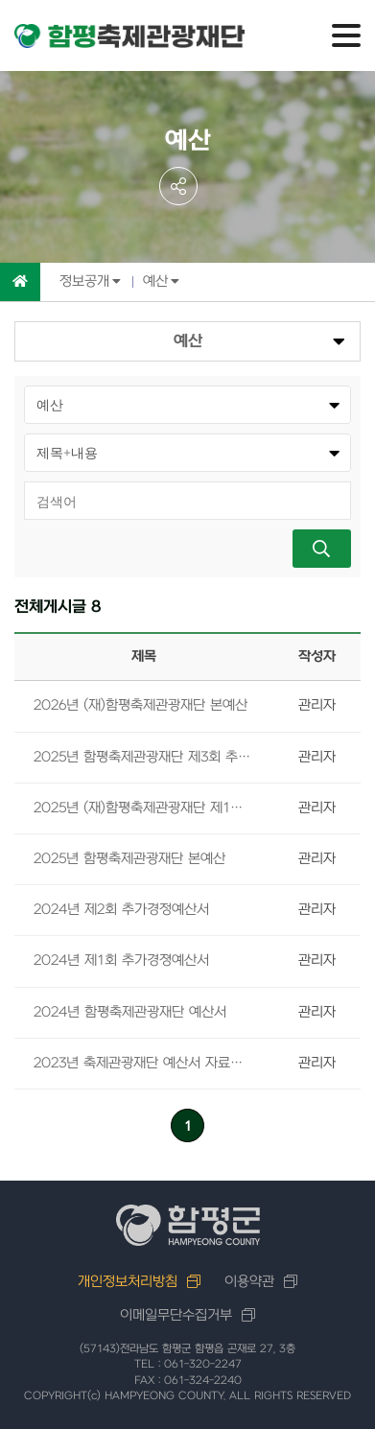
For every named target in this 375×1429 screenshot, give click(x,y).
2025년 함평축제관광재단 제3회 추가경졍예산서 (144, 757)
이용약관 (249, 1282)
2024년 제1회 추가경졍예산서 (121, 960)
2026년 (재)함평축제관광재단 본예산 (140, 705)
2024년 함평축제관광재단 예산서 (130, 1012)
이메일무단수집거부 (176, 1315)
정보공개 (84, 281)
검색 (322, 548)
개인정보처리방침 (127, 1282)
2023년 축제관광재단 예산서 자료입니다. (144, 1063)
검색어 (24, 480)
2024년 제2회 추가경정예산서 (121, 910)
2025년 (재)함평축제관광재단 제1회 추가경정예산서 (144, 808)
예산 (155, 281)
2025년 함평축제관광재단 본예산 (129, 859)
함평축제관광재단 (129, 36)
